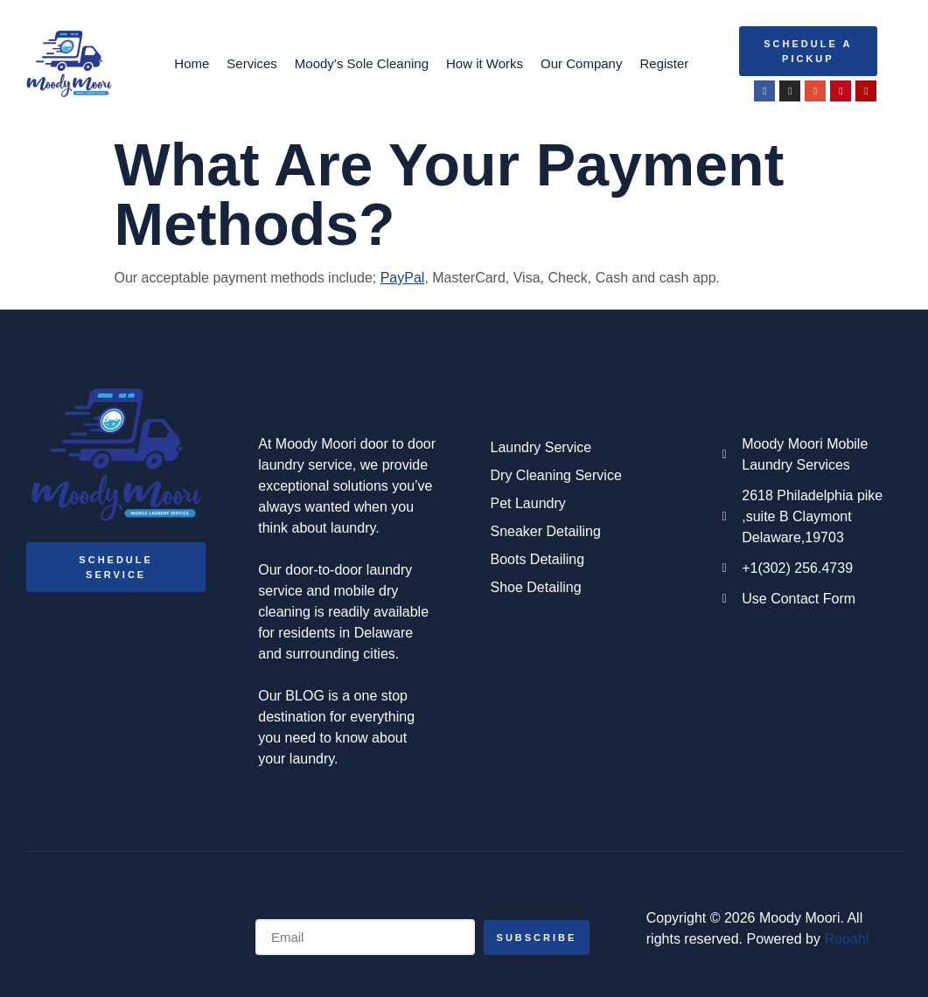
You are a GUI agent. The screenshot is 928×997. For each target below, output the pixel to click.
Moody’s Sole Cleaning (362, 63)
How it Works (484, 63)
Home (191, 63)
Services (252, 63)
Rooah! (846, 938)
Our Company (581, 63)
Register (663, 63)
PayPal (402, 277)
